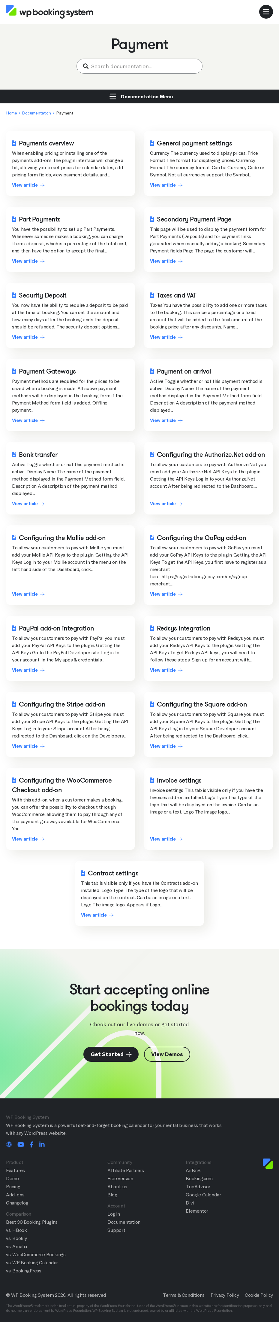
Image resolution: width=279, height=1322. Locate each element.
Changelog (17, 1203)
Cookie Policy (259, 1295)
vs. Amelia (16, 1246)
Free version (120, 1178)
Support (116, 1230)
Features (15, 1170)
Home (11, 113)
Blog (112, 1195)
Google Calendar (203, 1195)
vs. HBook (16, 1230)
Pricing (13, 1186)
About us (117, 1186)
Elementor (197, 1211)
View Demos (167, 1054)
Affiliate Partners (125, 1170)
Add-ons (15, 1195)
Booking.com (199, 1178)
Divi (190, 1203)
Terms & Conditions (184, 1295)
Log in (113, 1214)
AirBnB (193, 1170)
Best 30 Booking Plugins (32, 1222)
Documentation (36, 113)
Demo (12, 1178)
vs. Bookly (16, 1238)
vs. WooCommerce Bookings (35, 1254)
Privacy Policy (225, 1295)
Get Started (111, 1054)
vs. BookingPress (23, 1271)
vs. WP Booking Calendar (32, 1263)
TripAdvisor (198, 1186)
